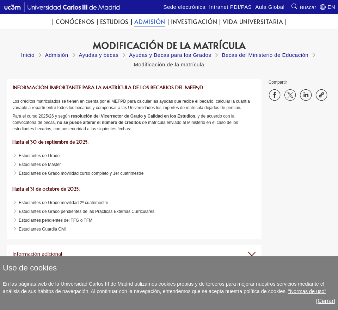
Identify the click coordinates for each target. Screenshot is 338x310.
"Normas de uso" (307, 291)
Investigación (194, 22)
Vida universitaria (253, 22)
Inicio (28, 55)
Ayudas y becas (99, 55)
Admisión (149, 22)
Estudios (114, 22)
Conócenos (75, 22)
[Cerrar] (325, 301)
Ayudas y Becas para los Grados (170, 55)
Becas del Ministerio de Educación (265, 55)
